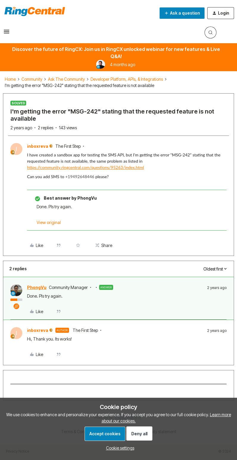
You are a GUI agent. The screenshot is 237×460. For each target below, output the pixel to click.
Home (10, 79)
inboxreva (37, 146)
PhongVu (36, 287)
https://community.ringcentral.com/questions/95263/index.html (85, 167)
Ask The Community (66, 79)
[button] (6, 33)
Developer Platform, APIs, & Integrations (127, 79)
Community (31, 79)
